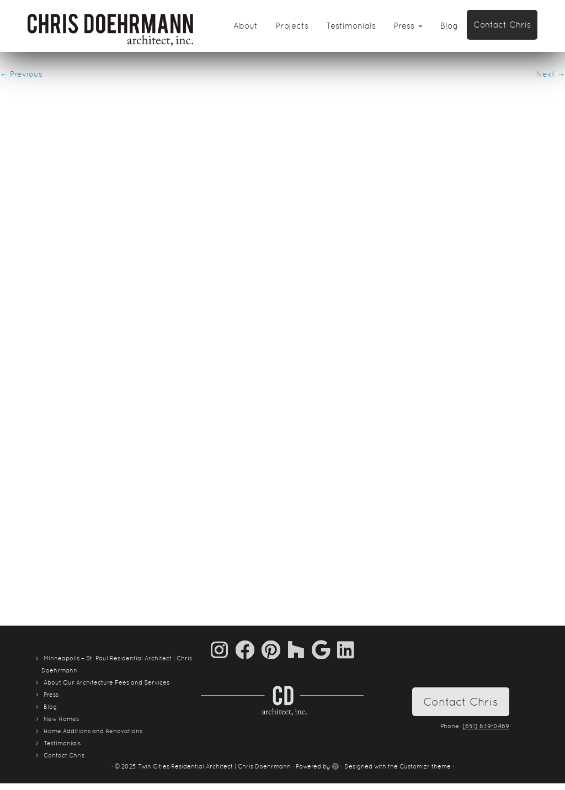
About (245, 25)
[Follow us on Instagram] (223, 649)
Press (408, 25)
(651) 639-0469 (485, 726)
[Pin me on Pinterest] (274, 649)
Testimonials (351, 25)
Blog (449, 25)
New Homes (61, 719)
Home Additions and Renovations (93, 731)
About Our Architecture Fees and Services (106, 682)
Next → (550, 74)
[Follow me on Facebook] (248, 649)
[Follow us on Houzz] (299, 649)
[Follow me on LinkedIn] (345, 649)
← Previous (21, 74)
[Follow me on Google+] (324, 649)
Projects (291, 25)
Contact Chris (502, 24)
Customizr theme (425, 766)
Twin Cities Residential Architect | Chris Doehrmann (214, 766)
